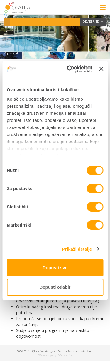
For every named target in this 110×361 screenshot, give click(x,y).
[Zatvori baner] (101, 69)
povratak (11, 53)
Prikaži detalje (77, 249)
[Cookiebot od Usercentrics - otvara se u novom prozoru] (69, 69)
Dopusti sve (55, 267)
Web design (45, 355)
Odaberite (92, 21)
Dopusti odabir (55, 287)
